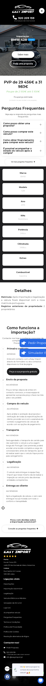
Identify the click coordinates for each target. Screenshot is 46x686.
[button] (23, 54)
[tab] (23, 124)
